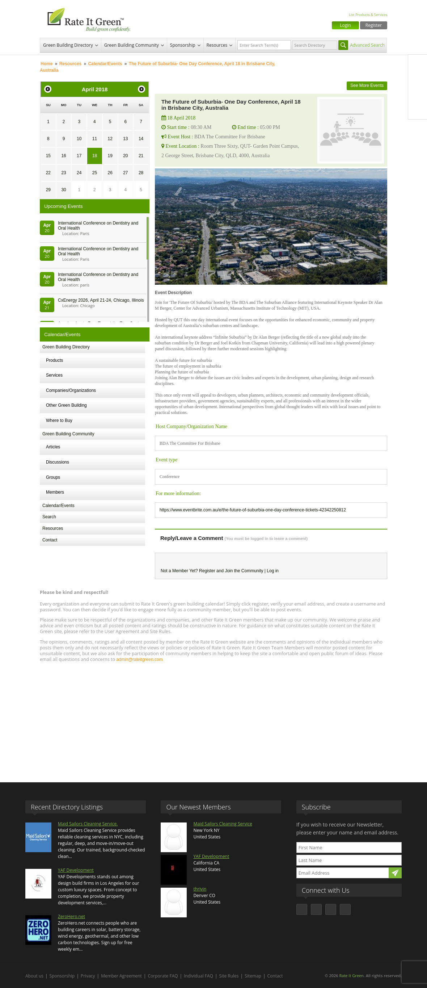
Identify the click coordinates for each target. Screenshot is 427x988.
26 (109, 172)
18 (94, 155)
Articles (53, 446)
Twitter (417, 79)
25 (94, 172)
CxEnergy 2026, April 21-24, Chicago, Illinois (101, 300)
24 (79, 172)
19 (109, 155)
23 (63, 172)
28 (141, 172)
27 (125, 172)
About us (34, 976)
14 (141, 138)
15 (48, 155)
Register (373, 25)
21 (141, 155)
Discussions (57, 462)
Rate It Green (351, 975)
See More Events (367, 85)
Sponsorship (182, 45)
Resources (217, 45)
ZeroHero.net (71, 916)
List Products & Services (368, 14)
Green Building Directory (68, 45)
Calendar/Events (105, 63)
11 (94, 138)
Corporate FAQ (163, 976)
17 (79, 155)
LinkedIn (417, 94)
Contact (49, 540)
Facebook (417, 64)
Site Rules (229, 976)
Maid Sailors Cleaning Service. (88, 824)
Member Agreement (121, 976)
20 (125, 155)
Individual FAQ (198, 976)
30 (63, 189)
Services (54, 375)
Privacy (88, 976)
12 (109, 138)
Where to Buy (59, 420)
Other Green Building (66, 405)
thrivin (199, 889)
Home (46, 63)
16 (63, 155)
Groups (53, 477)
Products (54, 360)
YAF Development (76, 870)
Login (345, 25)
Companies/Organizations (71, 390)
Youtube (417, 110)
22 (48, 172)
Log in (273, 570)
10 (79, 138)
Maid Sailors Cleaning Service (222, 824)
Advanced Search (367, 45)
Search (49, 516)
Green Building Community (131, 45)
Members (55, 492)
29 (48, 189)
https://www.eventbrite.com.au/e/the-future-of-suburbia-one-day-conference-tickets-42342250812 (253, 509)
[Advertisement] (213, 719)
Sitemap (253, 976)
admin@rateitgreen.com (139, 659)
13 (125, 138)
